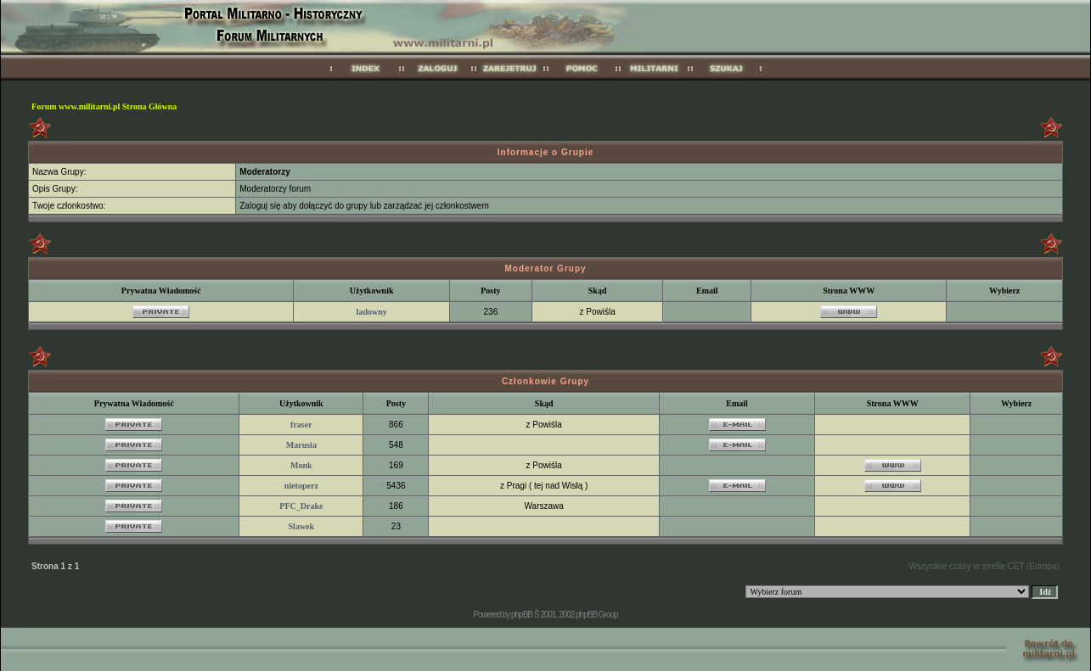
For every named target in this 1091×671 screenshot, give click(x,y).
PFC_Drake (301, 506)
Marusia (301, 445)
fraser (301, 424)
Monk (301, 465)
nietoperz (301, 485)
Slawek (302, 526)
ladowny (372, 311)
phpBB (521, 614)
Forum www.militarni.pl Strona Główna (104, 106)
